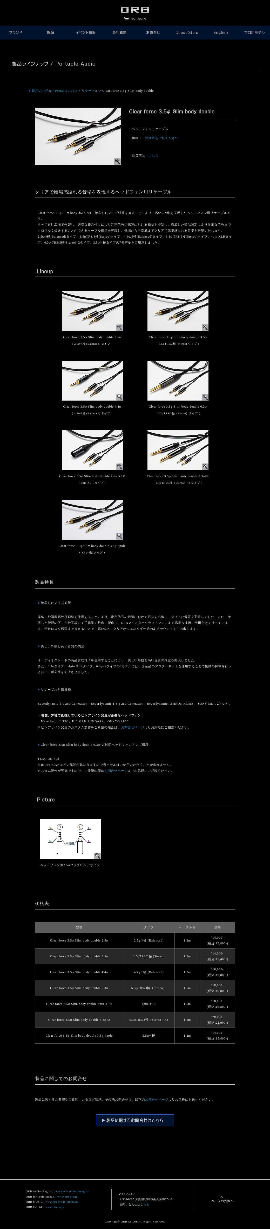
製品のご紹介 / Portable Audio (54, 91)
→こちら (151, 156)
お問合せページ (132, 727)
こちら (144, 1204)
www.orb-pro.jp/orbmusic (61, 1201)
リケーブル (90, 91)
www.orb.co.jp (54, 1206)
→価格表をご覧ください (160, 138)
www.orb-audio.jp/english (72, 1191)
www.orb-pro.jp (67, 1196)
